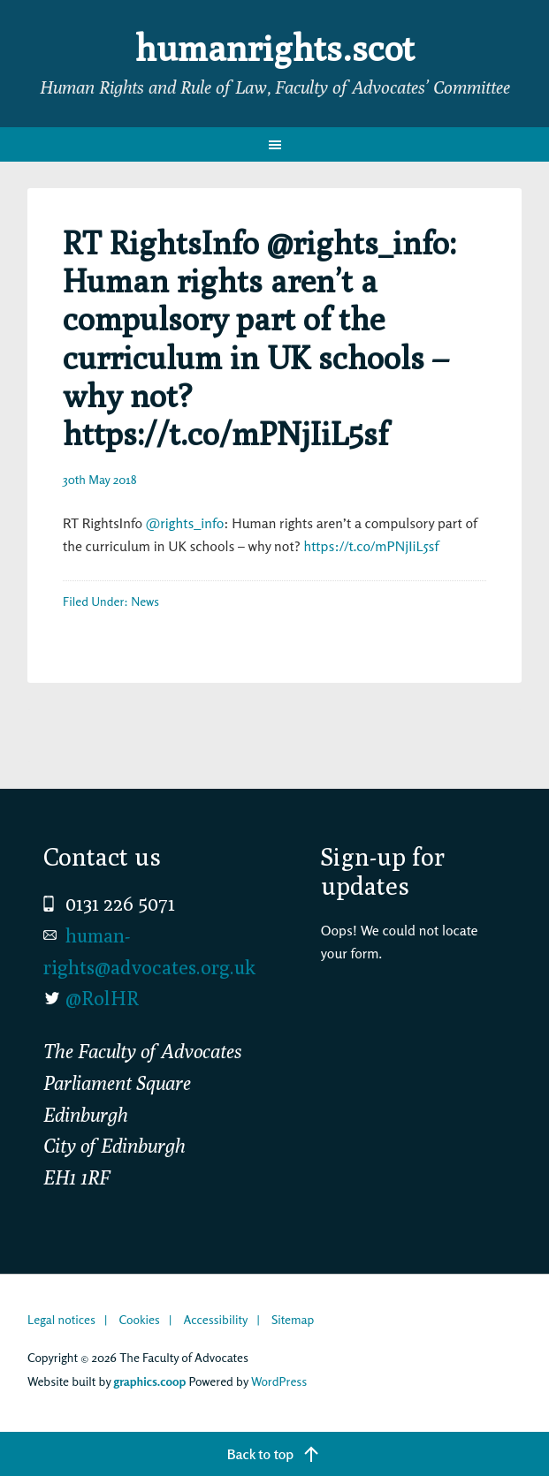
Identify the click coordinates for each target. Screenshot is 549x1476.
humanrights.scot (275, 47)
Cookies (139, 1319)
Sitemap (292, 1319)
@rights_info (185, 523)
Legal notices (61, 1319)
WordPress (279, 1381)
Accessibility (215, 1319)
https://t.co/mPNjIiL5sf (370, 546)
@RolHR (102, 998)
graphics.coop (149, 1381)
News (145, 601)
